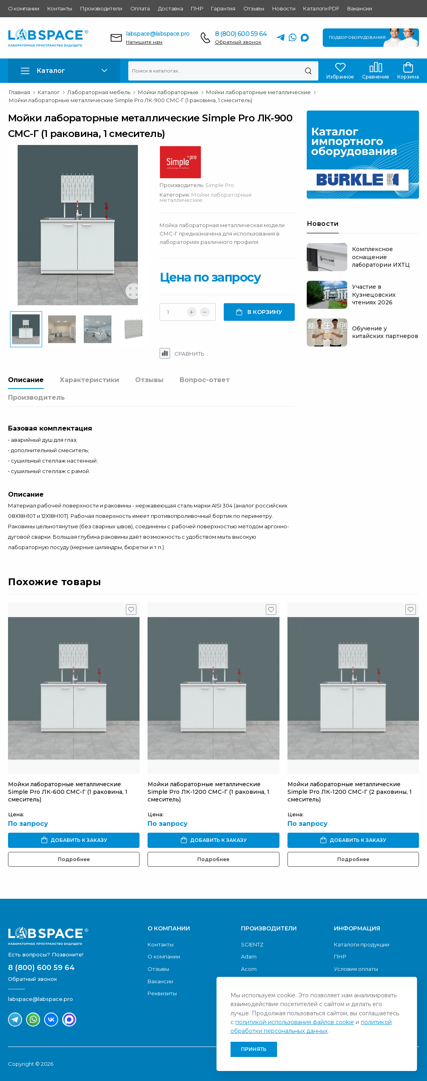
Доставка (170, 8)
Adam (249, 956)
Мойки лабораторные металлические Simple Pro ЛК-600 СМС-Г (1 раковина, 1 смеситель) (67, 792)
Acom (249, 969)
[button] (64, 70)
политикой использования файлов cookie (294, 1022)
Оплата (140, 8)
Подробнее (74, 859)
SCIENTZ (252, 944)
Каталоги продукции (361, 944)
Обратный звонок (238, 42)
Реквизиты (162, 993)
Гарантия (223, 8)
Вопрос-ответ (205, 380)
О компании (23, 8)
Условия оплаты (356, 969)
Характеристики (89, 380)
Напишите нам (144, 42)
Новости (283, 8)
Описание (26, 380)
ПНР (197, 8)
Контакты (59, 8)
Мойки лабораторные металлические (206, 197)
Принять (254, 1049)
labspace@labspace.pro (157, 33)
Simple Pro (219, 185)
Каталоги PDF (321, 8)
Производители (101, 8)
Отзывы (253, 8)
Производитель (36, 397)
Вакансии (359, 8)
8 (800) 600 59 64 (241, 34)
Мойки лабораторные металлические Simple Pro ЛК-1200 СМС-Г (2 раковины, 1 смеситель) (349, 792)
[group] (78, 225)
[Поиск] (308, 71)
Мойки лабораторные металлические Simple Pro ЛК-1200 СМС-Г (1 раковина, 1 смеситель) (208, 792)
